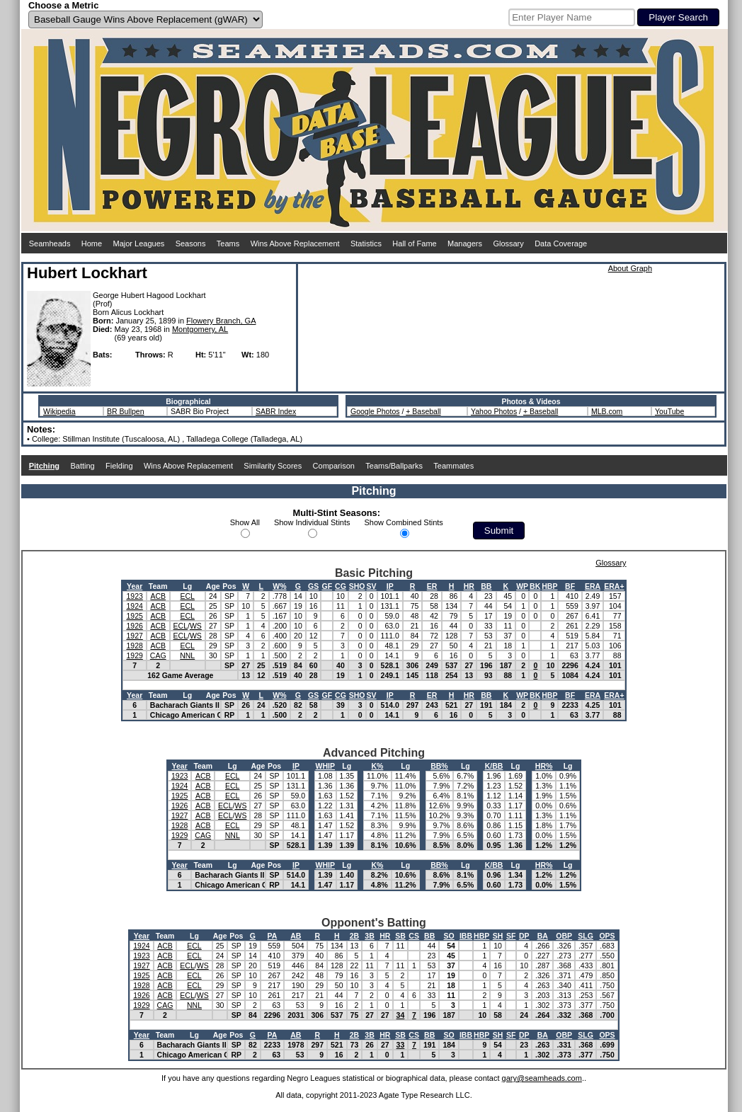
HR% (544, 766)
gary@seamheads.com (542, 1078)
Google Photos (374, 411)
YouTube (669, 411)
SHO (357, 586)
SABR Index (276, 411)
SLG (585, 936)
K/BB (494, 766)
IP (390, 586)
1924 (134, 606)
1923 (134, 596)
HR (469, 586)
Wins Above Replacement (295, 243)
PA (273, 936)
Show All (245, 522)
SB (400, 936)
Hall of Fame (414, 243)
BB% (439, 766)
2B (354, 936)
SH (498, 936)
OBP (564, 936)
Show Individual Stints (312, 522)
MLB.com (606, 411)
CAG (158, 655)
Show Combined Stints (404, 522)
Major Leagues (139, 243)
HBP (549, 586)
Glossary (508, 243)
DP (524, 936)
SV (372, 586)
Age (213, 586)
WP (522, 586)
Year (134, 586)
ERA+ (614, 586)
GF (326, 586)
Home (91, 243)
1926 (134, 625)
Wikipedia (59, 411)
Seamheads (50, 243)
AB (295, 936)
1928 (134, 645)
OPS (607, 936)
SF (510, 936)
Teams (228, 243)
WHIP (325, 766)
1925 (134, 616)
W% (279, 586)
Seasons (191, 243)
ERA (592, 586)
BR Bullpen (125, 411)
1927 (134, 635)
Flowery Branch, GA (221, 320)
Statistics (366, 243)
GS (313, 586)
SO (449, 936)
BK (535, 586)
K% (377, 766)
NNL (187, 655)
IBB (466, 936)
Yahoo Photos (494, 411)
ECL (188, 596)
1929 (134, 655)
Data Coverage (561, 243)
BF (570, 586)
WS (196, 625)
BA (542, 936)
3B (369, 936)
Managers (464, 243)
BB (486, 586)
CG (340, 586)
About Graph (630, 268)
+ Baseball (423, 411)
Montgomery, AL (200, 329)
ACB (158, 596)
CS (414, 936)
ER (432, 586)
